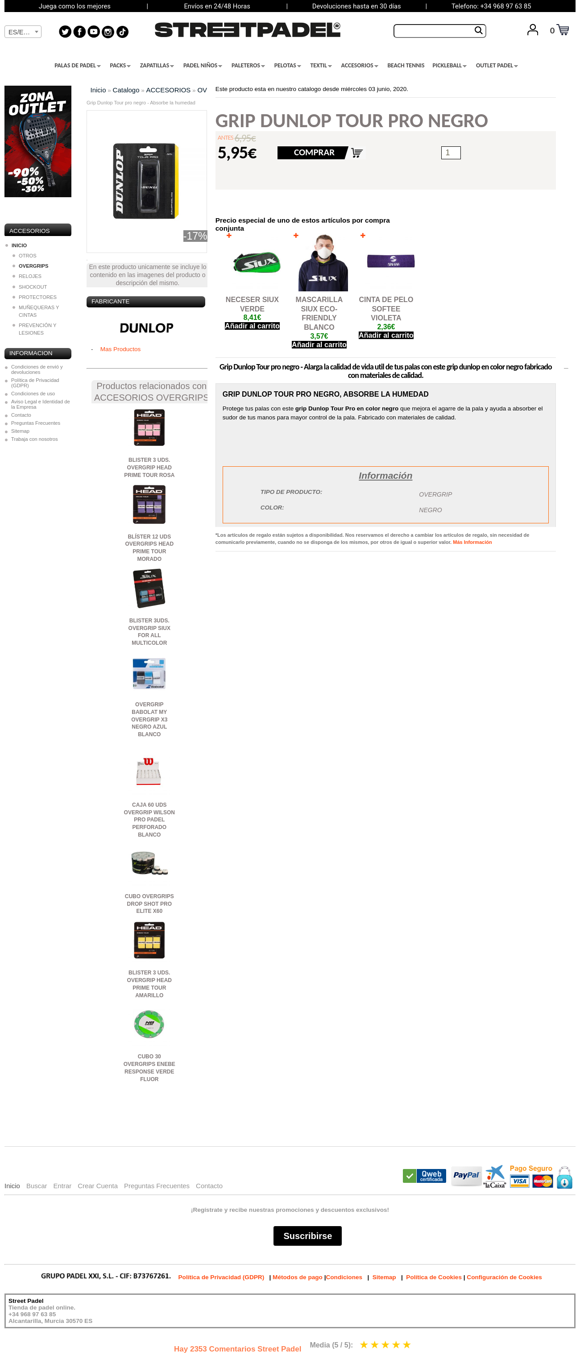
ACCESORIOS (359, 65)
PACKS (120, 65)
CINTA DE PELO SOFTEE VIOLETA (386, 309)
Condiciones (344, 1277)
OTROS (24, 255)
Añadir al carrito (252, 326)
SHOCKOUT (29, 287)
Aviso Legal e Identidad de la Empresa (40, 404)
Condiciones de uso (33, 393)
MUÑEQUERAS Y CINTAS (35, 311)
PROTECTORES (34, 297)
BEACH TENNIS (405, 65)
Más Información (472, 542)
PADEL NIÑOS (202, 65)
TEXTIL (321, 65)
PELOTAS (287, 65)
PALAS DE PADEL (77, 65)
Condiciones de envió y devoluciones (37, 369)
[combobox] (22, 31)
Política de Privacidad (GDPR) (35, 382)
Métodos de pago (298, 1277)
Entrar (62, 1186)
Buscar (36, 1186)
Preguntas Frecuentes (35, 423)
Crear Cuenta (98, 1186)
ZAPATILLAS (157, 65)
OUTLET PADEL (497, 65)
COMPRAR (314, 152)
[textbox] (23, 32)
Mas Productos (120, 349)
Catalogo (126, 90)
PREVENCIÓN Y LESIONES (34, 329)
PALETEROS (248, 65)
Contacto (21, 415)
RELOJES (26, 276)
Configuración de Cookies (504, 1277)
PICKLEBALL (449, 65)
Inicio (98, 90)
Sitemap (20, 431)
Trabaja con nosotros (34, 439)
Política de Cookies (434, 1277)
